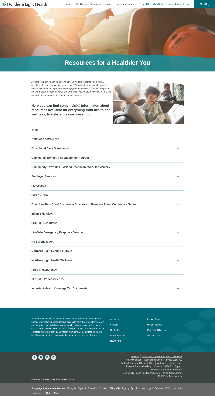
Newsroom (115, 340)
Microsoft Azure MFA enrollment (166, 369)
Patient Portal (153, 319)
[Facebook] (34, 356)
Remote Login (175, 362)
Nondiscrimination (153, 359)
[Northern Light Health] (27, 4)
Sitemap (135, 356)
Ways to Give (153, 335)
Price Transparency (125, 4)
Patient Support (154, 324)
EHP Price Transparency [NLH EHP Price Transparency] (170, 375)
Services (69, 4)
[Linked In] (53, 356)
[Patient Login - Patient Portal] (173, 4)
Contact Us (115, 329)
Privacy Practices (133, 359)
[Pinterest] (47, 356)
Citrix (151, 362)
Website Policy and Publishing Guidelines (162, 356)
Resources (95, 4)
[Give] (186, 4)
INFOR (168, 366)
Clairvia (158, 366)
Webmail (161, 362)
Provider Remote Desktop (138, 366)
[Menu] (204, 4)
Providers (108, 4)
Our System (81, 4)
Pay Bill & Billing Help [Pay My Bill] (157, 329)
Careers (114, 324)
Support (178, 366)
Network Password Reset (133, 362)
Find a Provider (117, 335)
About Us (114, 319)
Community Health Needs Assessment (141, 372)
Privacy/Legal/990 (173, 359)
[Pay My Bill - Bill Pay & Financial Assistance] (151, 4)
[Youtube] (40, 356)
